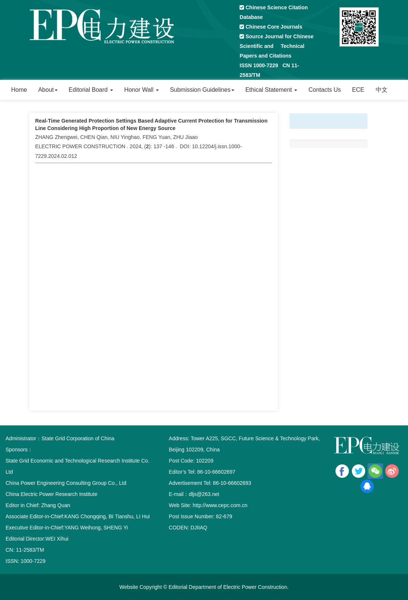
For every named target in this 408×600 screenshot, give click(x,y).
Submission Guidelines (202, 90)
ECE (358, 90)
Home (19, 90)
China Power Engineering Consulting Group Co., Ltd (66, 483)
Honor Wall (141, 90)
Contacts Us (324, 90)
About (48, 90)
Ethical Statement (271, 90)
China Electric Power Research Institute (51, 494)
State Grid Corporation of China (77, 438)
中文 (382, 90)
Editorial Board (91, 90)
